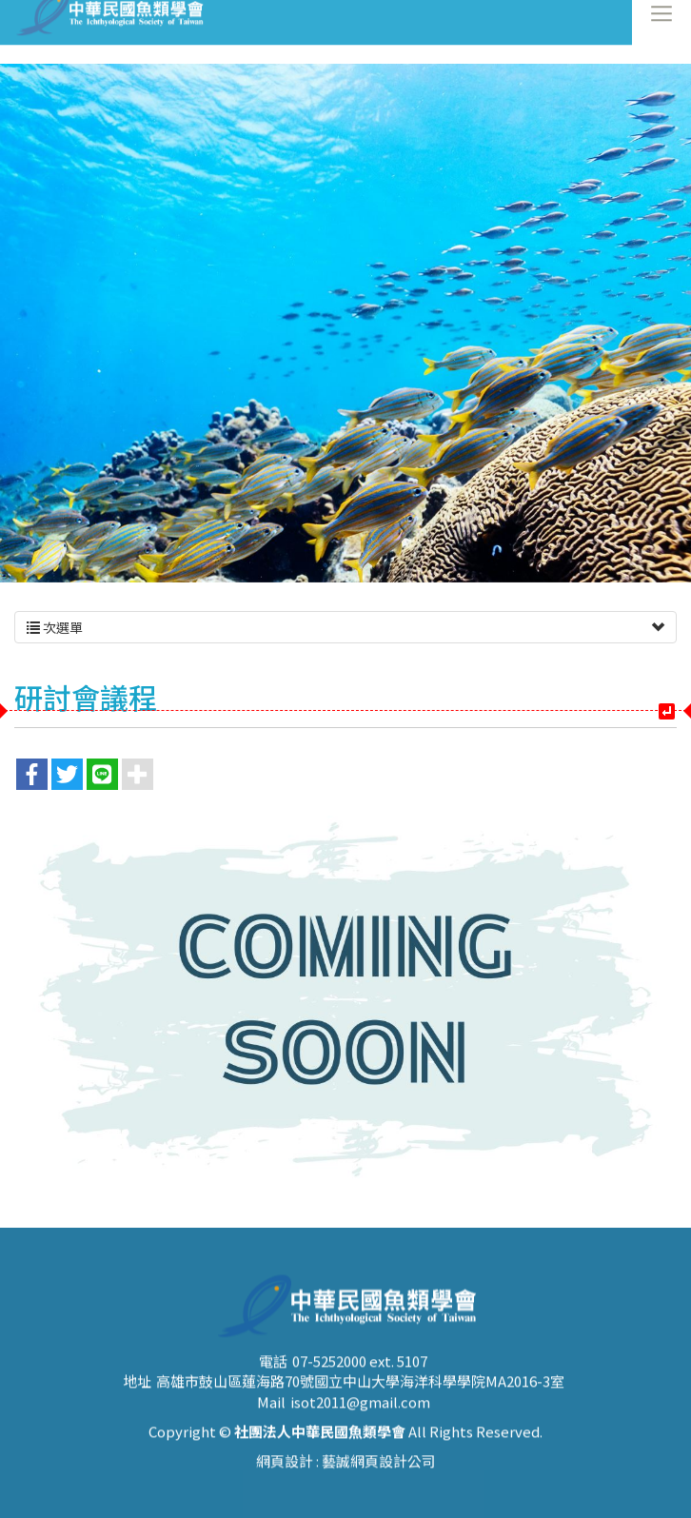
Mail (271, 1435)
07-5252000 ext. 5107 (359, 1394)
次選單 (345, 627)
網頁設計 (284, 1495)
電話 (273, 1394)
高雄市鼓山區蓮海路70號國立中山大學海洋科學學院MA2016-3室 (360, 1414)
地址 (137, 1414)
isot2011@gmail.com (360, 1435)
